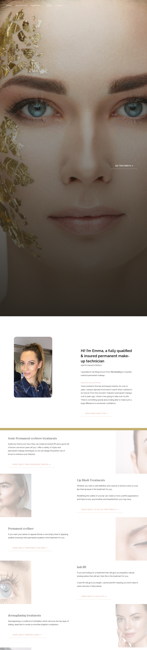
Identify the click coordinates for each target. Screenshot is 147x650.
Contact (59, 5)
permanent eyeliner (36, 538)
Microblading (116, 372)
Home (9, 5)
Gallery (49, 5)
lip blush (88, 489)
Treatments (35, 5)
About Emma (21, 5)
